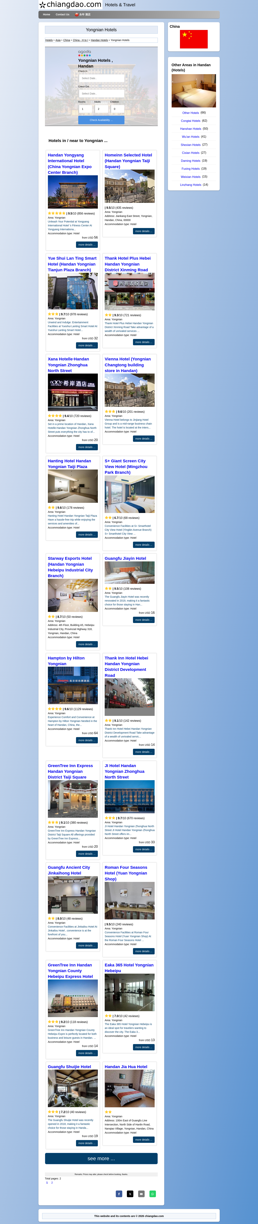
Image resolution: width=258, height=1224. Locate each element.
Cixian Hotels (190, 152)
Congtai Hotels (190, 120)
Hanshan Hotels (190, 128)
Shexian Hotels (191, 144)
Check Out (83, 86)
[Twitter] (130, 1194)
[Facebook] (119, 1194)
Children (114, 102)
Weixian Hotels (190, 176)
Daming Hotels (190, 160)
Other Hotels (190, 112)
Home (46, 14)
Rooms (82, 102)
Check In (82, 71)
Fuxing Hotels (191, 168)
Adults (97, 102)
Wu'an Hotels (190, 136)
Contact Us (62, 14)
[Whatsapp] (152, 1194)
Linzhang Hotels (190, 184)
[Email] (141, 1194)
